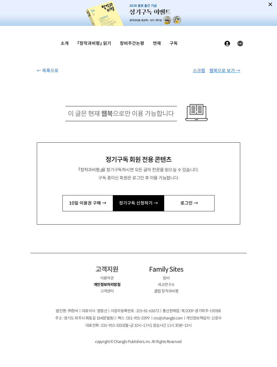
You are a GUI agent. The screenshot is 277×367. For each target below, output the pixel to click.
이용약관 (107, 278)
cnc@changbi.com (168, 318)
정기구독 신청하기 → (138, 203)
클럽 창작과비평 (166, 291)
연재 (157, 43)
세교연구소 (166, 284)
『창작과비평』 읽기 (94, 43)
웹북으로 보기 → (224, 71)
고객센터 (107, 291)
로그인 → (189, 203)
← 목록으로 (47, 71)
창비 (166, 278)
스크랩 (199, 71)
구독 (174, 43)
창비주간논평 (132, 43)
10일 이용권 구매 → (87, 203)
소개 (65, 43)
